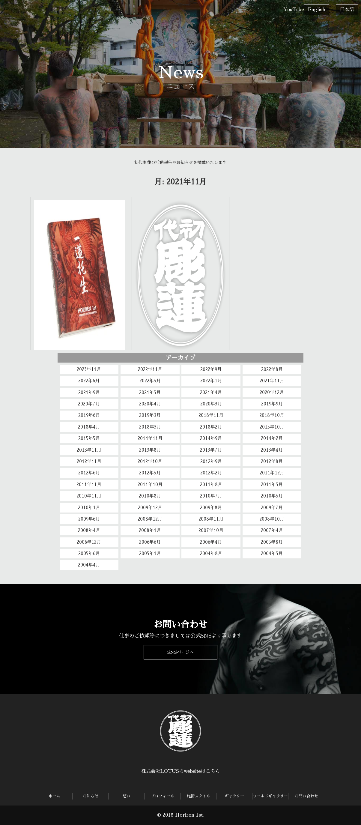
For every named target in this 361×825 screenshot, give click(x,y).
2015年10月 (272, 427)
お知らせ (48, 7)
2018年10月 (271, 415)
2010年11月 (88, 496)
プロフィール (123, 7)
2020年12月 (272, 392)
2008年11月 (210, 519)
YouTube (293, 9)
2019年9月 (272, 404)
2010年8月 (150, 496)
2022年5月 (150, 380)
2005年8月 (272, 542)
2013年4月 (272, 450)
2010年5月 (272, 496)
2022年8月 (272, 369)
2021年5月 (150, 392)
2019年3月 (150, 415)
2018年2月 (211, 427)
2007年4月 (272, 530)
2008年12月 (150, 519)
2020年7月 (89, 404)
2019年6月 (89, 415)
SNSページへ (180, 652)
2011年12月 (272, 473)
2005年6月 (89, 553)
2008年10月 (271, 519)
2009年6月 (89, 519)
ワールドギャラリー (231, 14)
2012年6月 (89, 473)
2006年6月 (150, 542)
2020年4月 (150, 404)
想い (80, 7)
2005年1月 (150, 553)
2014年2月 (272, 438)
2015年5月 (89, 438)
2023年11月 (89, 369)
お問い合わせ (266, 7)
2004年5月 (272, 553)
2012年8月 (272, 461)
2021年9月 (89, 392)
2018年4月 (89, 427)
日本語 (347, 9)
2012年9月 (211, 461)
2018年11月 (210, 415)
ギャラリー (193, 7)
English (316, 9)
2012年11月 (89, 461)
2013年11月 (89, 450)
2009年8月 (211, 507)
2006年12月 (89, 542)
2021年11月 (272, 380)
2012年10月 (150, 461)
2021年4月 (211, 392)
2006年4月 (211, 542)
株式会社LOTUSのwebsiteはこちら (180, 771)
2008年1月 (150, 530)
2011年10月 (150, 484)
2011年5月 (272, 484)
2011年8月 (211, 484)
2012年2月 (211, 473)
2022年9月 (211, 369)
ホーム (10, 7)
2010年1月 (89, 507)
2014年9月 (211, 438)
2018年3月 (150, 427)
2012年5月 (150, 473)
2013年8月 (150, 450)
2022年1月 (211, 380)
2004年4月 (89, 565)
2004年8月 (211, 553)
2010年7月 (211, 496)
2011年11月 (88, 484)
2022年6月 (89, 380)
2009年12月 (150, 507)
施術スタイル (159, 7)
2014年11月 (150, 438)
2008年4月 (89, 530)
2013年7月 (211, 450)
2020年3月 (211, 404)
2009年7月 (272, 507)
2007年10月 (210, 530)
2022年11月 (150, 369)
